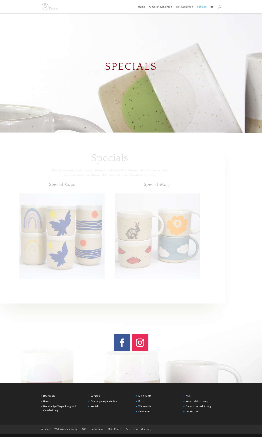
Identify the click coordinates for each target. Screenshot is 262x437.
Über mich (49, 395)
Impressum (192, 411)
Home (141, 7)
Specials (202, 7)
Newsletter (144, 411)
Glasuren (48, 401)
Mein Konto (144, 395)
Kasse (141, 401)
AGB (188, 395)
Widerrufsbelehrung (197, 401)
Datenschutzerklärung (198, 406)
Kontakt (95, 406)
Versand (95, 395)
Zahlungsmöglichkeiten (104, 401)
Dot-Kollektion (184, 7)
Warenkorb (144, 406)
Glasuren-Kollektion (160, 7)
